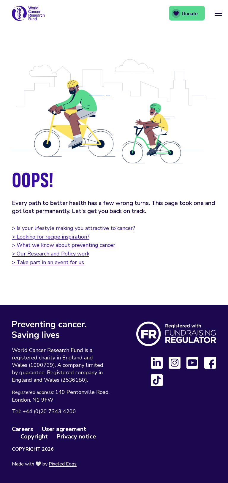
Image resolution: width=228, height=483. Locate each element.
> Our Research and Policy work (50, 253)
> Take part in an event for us (48, 262)
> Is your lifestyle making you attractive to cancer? (73, 228)
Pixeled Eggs (63, 464)
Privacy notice (76, 436)
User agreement (64, 429)
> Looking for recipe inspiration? (50, 236)
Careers (22, 429)
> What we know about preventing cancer (63, 245)
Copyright (34, 436)
